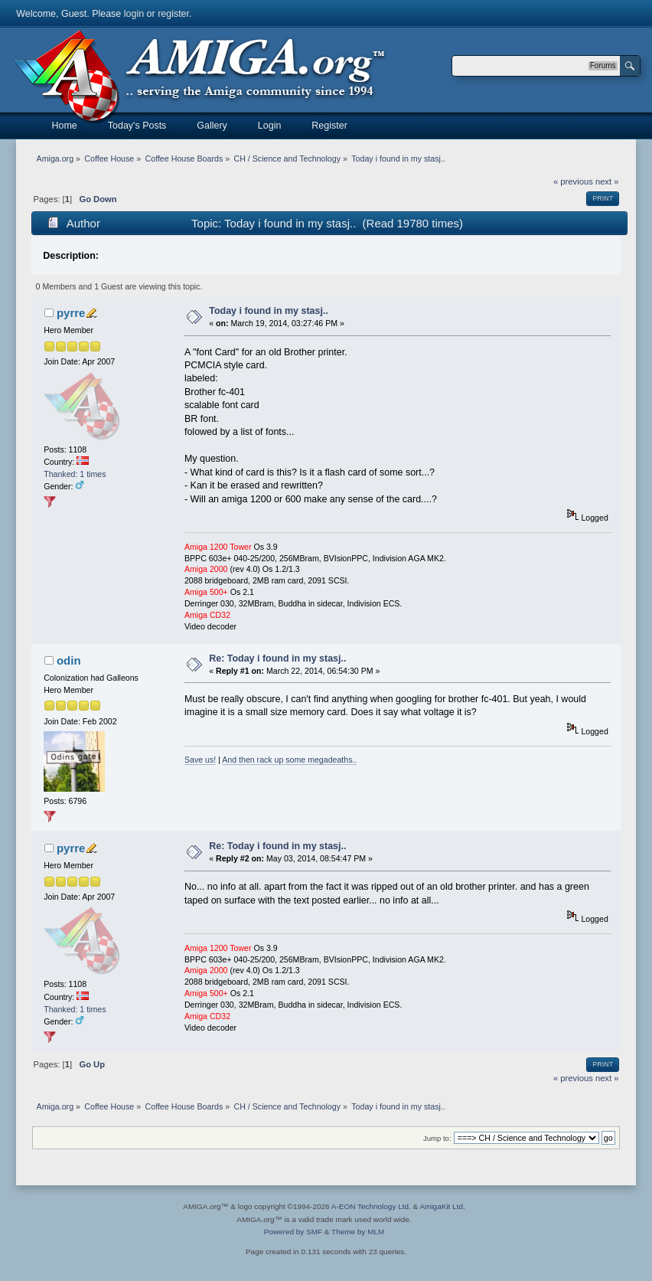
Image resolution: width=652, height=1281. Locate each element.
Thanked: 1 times (75, 474)
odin (69, 660)
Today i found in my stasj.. (268, 311)
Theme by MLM (357, 1231)
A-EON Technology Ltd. (371, 1206)
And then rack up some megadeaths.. (289, 759)
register (173, 13)
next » (607, 181)
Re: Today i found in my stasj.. (277, 658)
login (134, 13)
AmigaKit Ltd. (442, 1206)
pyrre (71, 312)
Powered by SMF (293, 1231)
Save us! (200, 759)
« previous (573, 181)
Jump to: (437, 1138)
